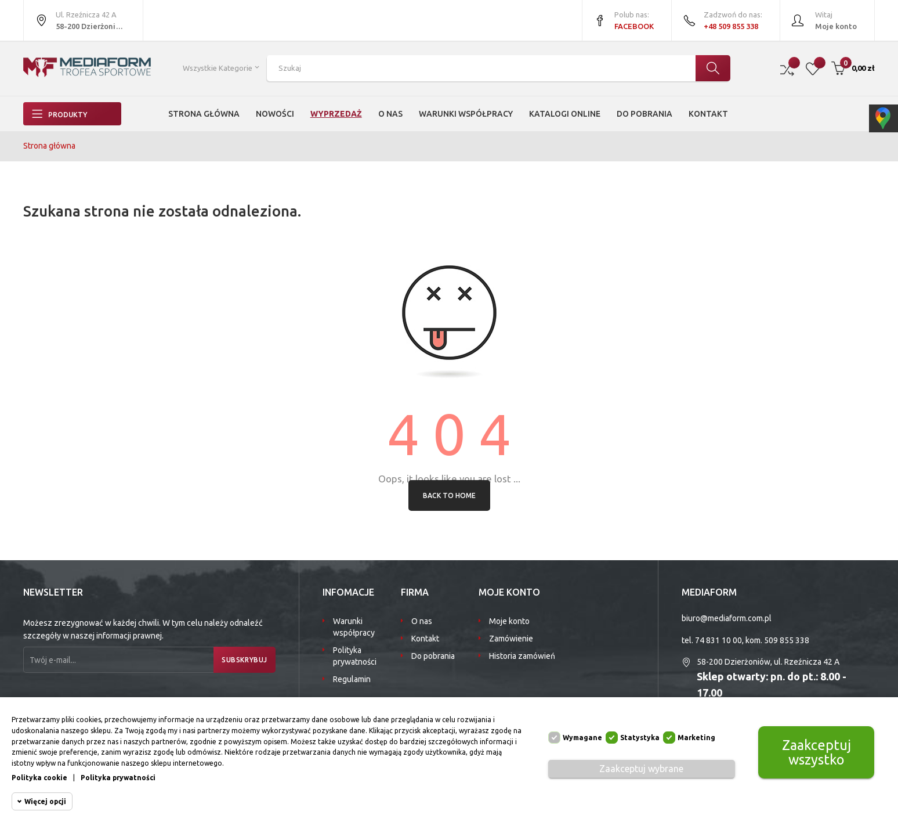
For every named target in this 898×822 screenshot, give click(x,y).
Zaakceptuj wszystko (816, 752)
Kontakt (425, 638)
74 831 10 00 (718, 640)
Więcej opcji (45, 801)
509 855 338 (786, 640)
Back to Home (449, 495)
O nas (421, 621)
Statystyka (640, 737)
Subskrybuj (241, 660)
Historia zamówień (522, 656)
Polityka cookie (39, 777)
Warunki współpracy (354, 626)
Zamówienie (511, 638)
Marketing (696, 737)
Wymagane (582, 737)
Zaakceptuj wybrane (641, 768)
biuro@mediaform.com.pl (727, 618)
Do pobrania (433, 656)
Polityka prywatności (354, 656)
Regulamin (352, 679)
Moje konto (509, 621)
